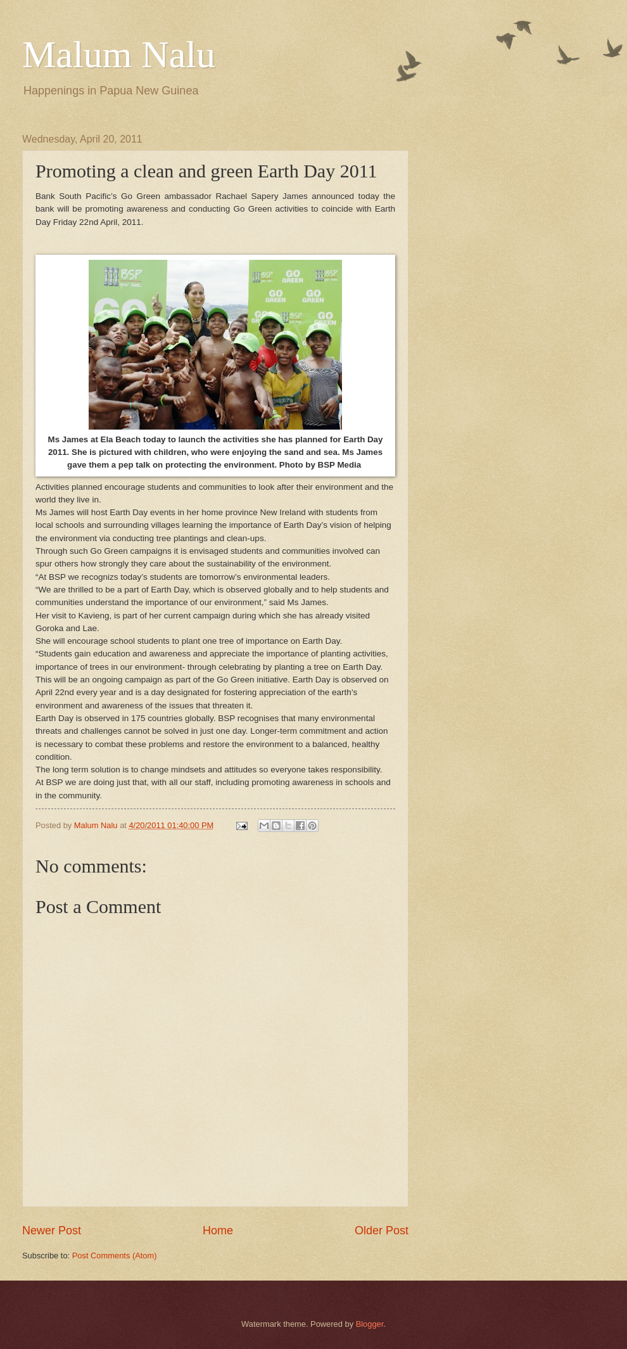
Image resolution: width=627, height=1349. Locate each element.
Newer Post (51, 1230)
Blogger (370, 1324)
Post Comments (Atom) (114, 1255)
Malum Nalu (118, 54)
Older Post (381, 1230)
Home (218, 1230)
